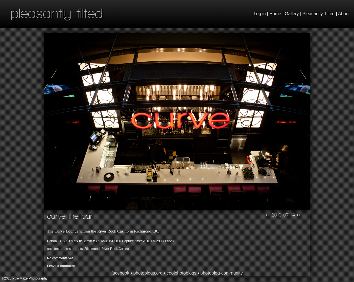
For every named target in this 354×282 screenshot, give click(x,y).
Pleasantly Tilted (319, 13)
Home (275, 13)
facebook (120, 273)
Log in (260, 13)
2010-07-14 (283, 214)
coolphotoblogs (181, 273)
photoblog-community (221, 273)
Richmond (92, 249)
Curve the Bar (69, 216)
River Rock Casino (115, 249)
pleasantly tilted (57, 13)
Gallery (292, 13)
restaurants (74, 249)
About (344, 13)
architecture (55, 249)
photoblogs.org (148, 273)
